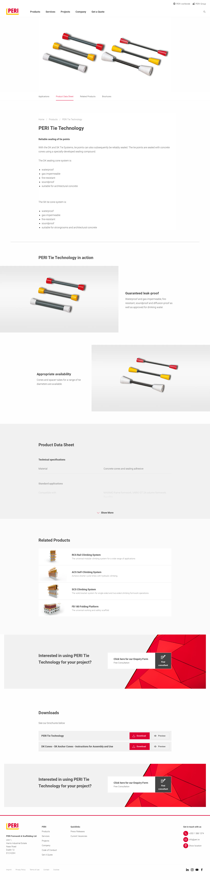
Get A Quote (47, 855)
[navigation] (139, 661)
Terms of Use (34, 871)
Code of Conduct (49, 851)
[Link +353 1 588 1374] (193, 834)
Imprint (9, 871)
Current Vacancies (79, 837)
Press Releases (78, 832)
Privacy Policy (21, 871)
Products (53, 119)
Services (50, 11)
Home (42, 119)
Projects (65, 11)
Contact (46, 871)
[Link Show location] (193, 846)
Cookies (56, 871)
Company (81, 11)
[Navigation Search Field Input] (189, 12)
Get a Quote (98, 11)
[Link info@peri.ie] (193, 840)
